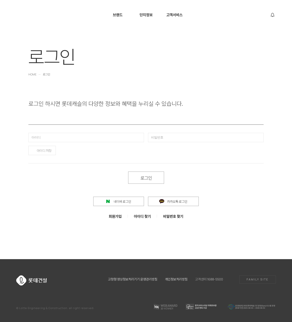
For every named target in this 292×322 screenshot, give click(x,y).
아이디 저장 (44, 150)
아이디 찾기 (142, 216)
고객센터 (209, 279)
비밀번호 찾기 (173, 216)
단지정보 (146, 15)
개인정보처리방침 (176, 279)
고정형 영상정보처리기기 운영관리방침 (132, 279)
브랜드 (117, 15)
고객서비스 (174, 15)
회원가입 (115, 216)
